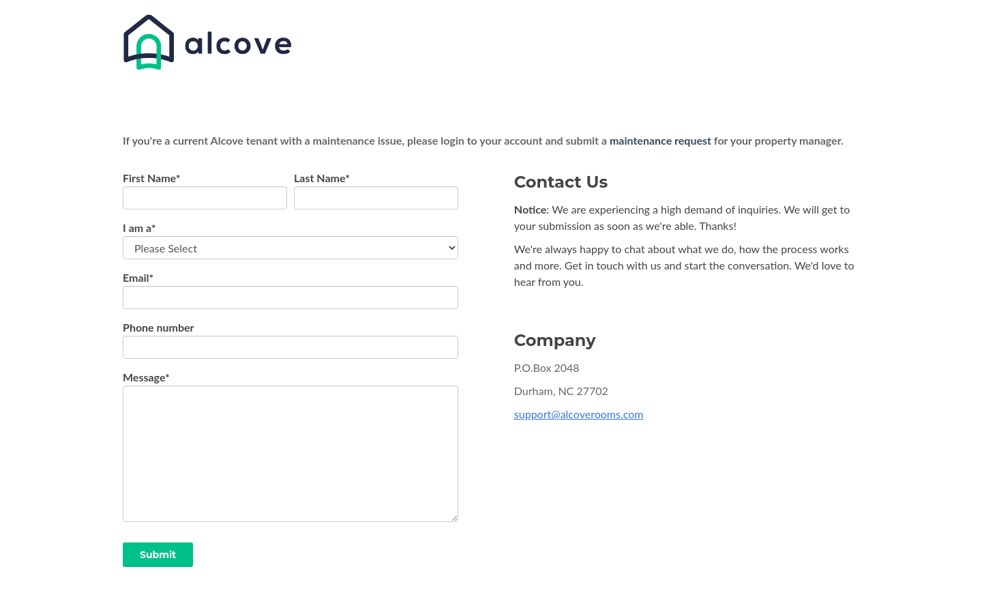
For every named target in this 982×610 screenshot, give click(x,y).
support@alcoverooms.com (579, 413)
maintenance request (660, 140)
